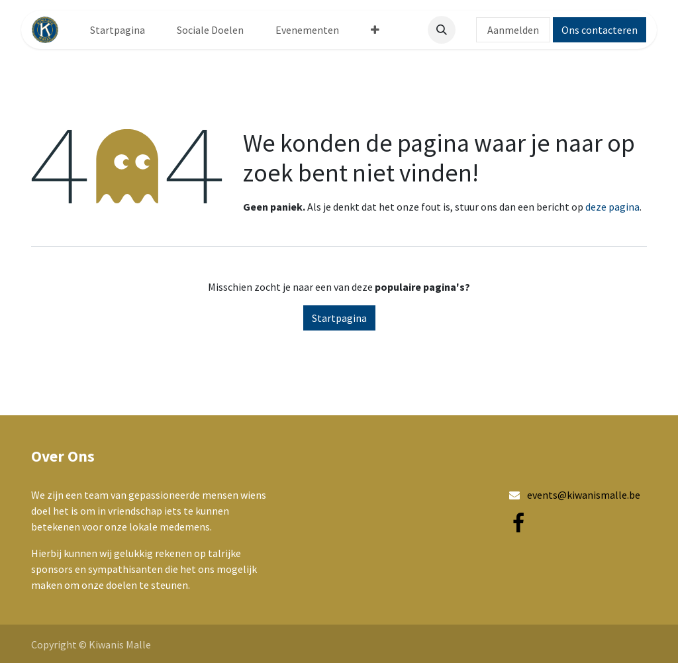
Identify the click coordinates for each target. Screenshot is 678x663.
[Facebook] (518, 523)
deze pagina (612, 206)
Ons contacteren (599, 29)
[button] (442, 30)
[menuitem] (117, 30)
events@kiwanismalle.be (583, 494)
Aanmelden (513, 29)
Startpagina (339, 318)
